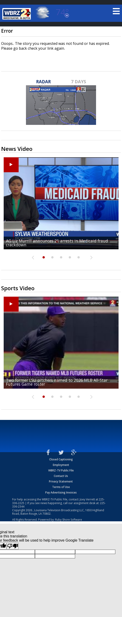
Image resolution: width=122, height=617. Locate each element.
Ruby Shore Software (68, 520)
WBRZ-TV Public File (61, 470)
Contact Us (61, 476)
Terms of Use (61, 487)
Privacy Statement (61, 481)
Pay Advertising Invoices (61, 492)
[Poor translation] (13, 546)
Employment (61, 465)
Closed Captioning (61, 459)
